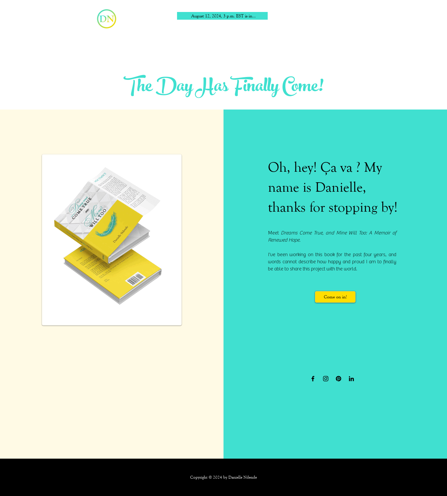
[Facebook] (312, 378)
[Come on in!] (335, 297)
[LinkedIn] (351, 378)
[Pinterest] (338, 378)
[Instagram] (325, 378)
